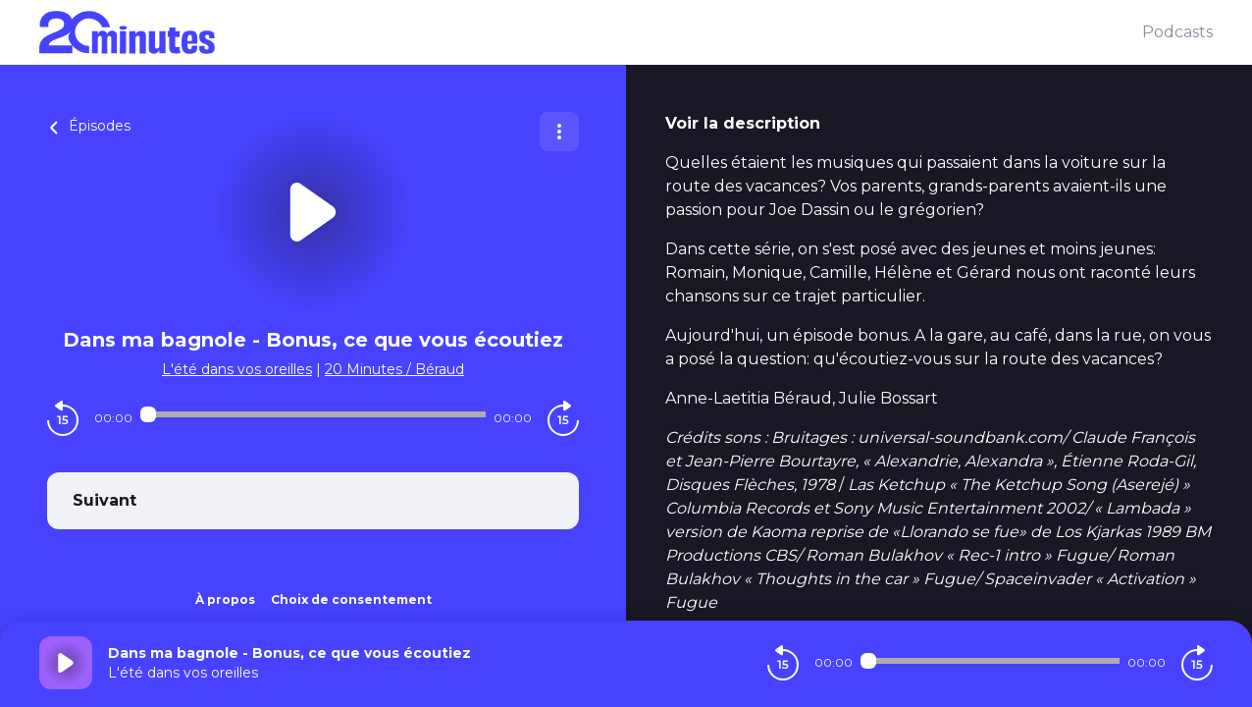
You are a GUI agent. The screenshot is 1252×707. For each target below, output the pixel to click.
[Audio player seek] (313, 414)
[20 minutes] (590, 32)
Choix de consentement (351, 599)
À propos (225, 599)
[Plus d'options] (559, 131)
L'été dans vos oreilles (237, 369)
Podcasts (1177, 32)
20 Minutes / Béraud (394, 369)
